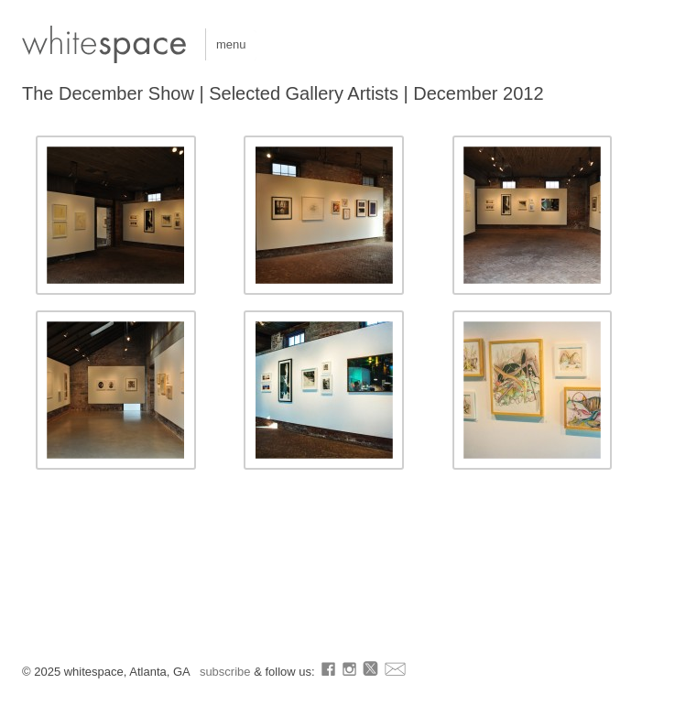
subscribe (227, 671)
